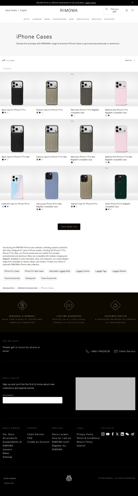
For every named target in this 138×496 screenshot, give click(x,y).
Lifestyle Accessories (27, 288)
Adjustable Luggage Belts (59, 271)
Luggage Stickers (119, 271)
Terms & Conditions (88, 438)
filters (10, 61)
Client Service (127, 351)
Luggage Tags (100, 271)
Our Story (8, 434)
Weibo (132, 434)
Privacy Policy (85, 434)
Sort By (128, 61)
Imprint (81, 445)
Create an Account (38, 441)
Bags (47, 19)
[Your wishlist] (132, 10)
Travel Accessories (12, 278)
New (71, 19)
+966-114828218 (100, 351)
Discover (109, 19)
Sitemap (7, 457)
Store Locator (60, 434)
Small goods (30, 278)
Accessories (60, 19)
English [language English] (23, 10)
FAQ (29, 438)
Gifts (27, 19)
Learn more (90, 2)
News (6, 453)
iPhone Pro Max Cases (34, 271)
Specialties (83, 19)
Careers (7, 449)
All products (10, 438)
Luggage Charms (83, 271)
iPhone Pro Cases (11, 271)
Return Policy (85, 441)
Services (97, 19)
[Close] (132, 3)
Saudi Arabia (12, 10)
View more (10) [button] (69, 227)
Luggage (37, 19)
